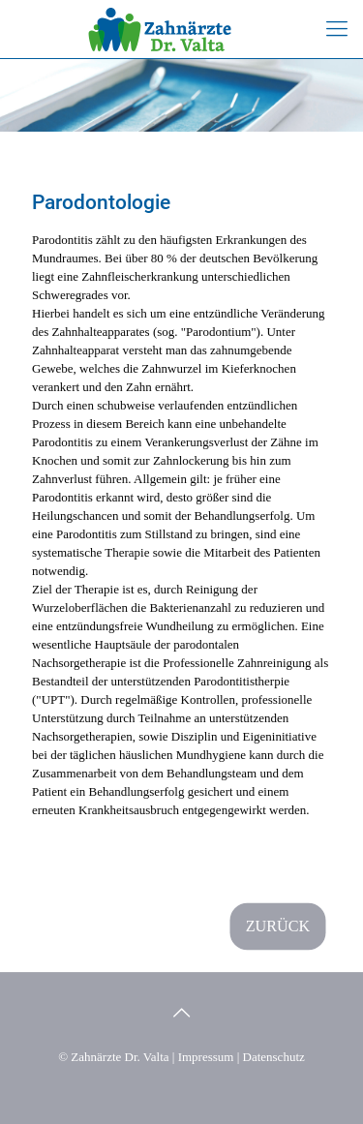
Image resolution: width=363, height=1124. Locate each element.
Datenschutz (274, 1056)
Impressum (206, 1056)
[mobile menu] (336, 29)
